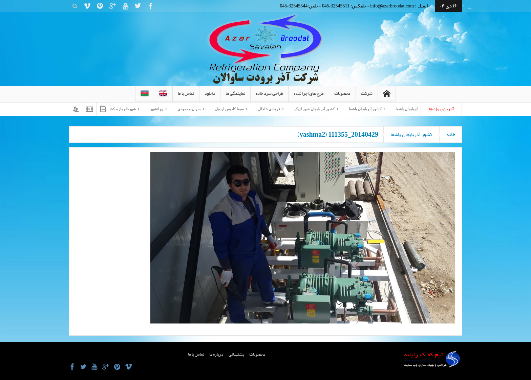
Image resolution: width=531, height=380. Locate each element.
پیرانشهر (153, 109)
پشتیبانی (236, 354)
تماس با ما (186, 95)
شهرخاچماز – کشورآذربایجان (110, 109)
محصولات (342, 95)
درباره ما (216, 354)
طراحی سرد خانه (269, 95)
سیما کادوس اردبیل (226, 109)
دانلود (209, 95)
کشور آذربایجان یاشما (408, 109)
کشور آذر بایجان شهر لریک (311, 109)
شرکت (367, 95)
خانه (450, 134)
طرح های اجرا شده (309, 95)
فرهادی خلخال (266, 109)
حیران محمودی (185, 109)
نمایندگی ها (235, 95)
